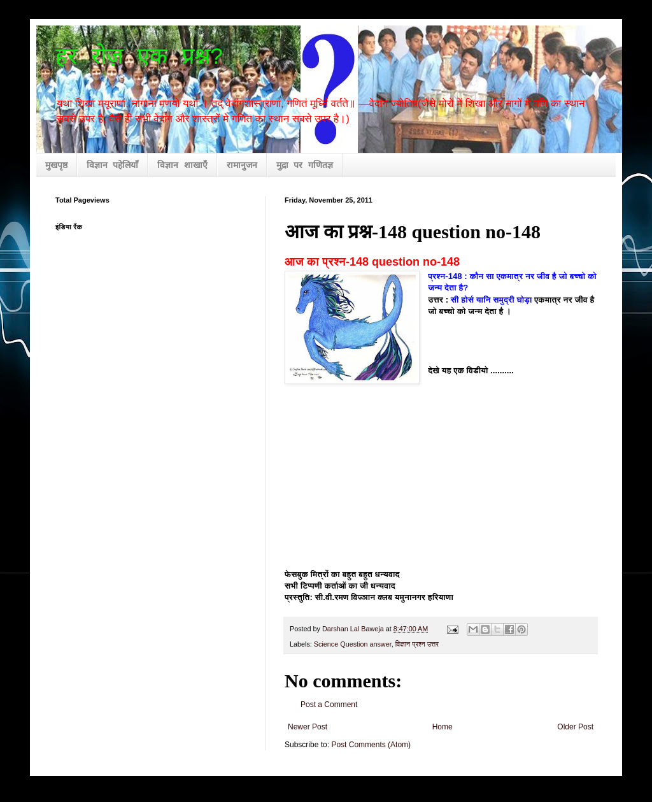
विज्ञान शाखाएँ (182, 166)
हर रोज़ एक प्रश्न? (139, 58)
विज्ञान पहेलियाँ (112, 166)
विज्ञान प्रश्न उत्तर (417, 644)
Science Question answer (353, 644)
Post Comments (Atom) (371, 744)
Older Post (575, 726)
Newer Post (307, 726)
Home (442, 726)
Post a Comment (329, 704)
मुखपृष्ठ (56, 166)
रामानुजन (242, 166)
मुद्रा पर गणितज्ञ (304, 166)
